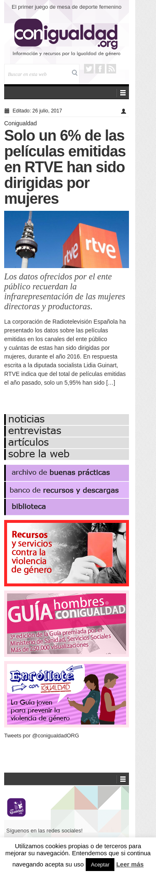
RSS (111, 68)
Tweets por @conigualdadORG (41, 735)
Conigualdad (20, 123)
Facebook (100, 68)
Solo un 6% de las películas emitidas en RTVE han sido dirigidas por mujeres (65, 167)
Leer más (130, 864)
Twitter (89, 68)
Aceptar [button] (100, 864)
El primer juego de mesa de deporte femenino (66, 7)
